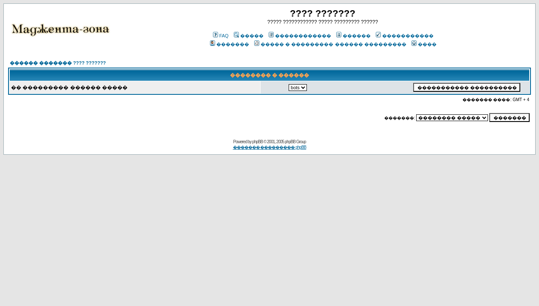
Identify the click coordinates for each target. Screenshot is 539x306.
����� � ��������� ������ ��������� (330, 44)
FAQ (221, 35)
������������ (300, 35)
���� (424, 44)
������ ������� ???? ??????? (58, 62)
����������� (405, 35)
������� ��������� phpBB (269, 147)
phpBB (257, 141)
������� (229, 44)
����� (249, 35)
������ (353, 35)
